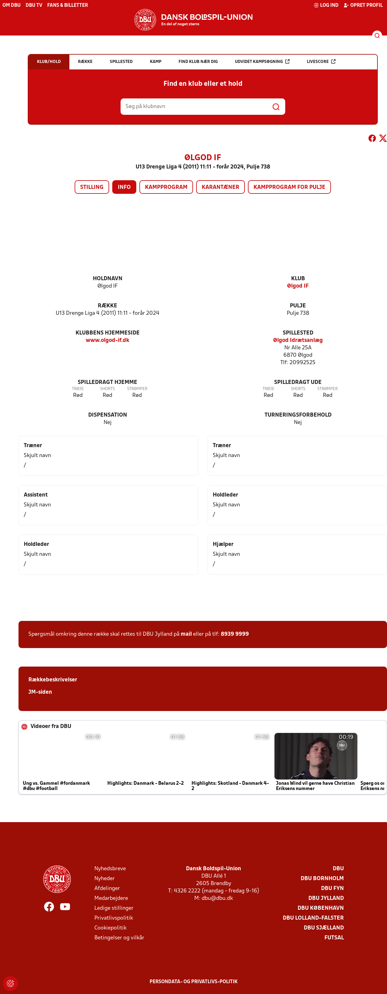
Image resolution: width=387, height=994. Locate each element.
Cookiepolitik (110, 928)
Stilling (92, 187)
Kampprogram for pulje (289, 187)
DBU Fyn (332, 888)
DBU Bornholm (322, 878)
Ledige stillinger (114, 908)
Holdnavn (107, 278)
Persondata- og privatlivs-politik (194, 982)
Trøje (78, 389)
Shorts (107, 389)
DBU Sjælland (324, 928)
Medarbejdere (111, 898)
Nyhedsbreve (110, 868)
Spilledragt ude (298, 382)
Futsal (334, 938)
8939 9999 (235, 634)
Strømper (137, 389)
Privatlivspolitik (113, 918)
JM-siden (40, 692)
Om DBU (11, 5)
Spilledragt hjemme (107, 382)
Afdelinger (107, 888)
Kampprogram (166, 187)
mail (186, 634)
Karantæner (220, 187)
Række (107, 306)
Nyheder (104, 878)
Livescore (321, 61)
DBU (338, 868)
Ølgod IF (298, 286)
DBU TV (34, 5)
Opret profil (363, 5)
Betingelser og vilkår (119, 938)
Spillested (298, 333)
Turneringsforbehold (298, 415)
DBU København (321, 908)
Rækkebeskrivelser (52, 680)
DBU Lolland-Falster (313, 918)
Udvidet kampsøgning (262, 61)
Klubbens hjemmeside (108, 333)
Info (124, 187)
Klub (298, 278)
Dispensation (107, 415)
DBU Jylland (326, 898)
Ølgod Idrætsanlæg (298, 340)
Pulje (298, 306)
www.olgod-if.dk (107, 340)
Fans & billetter (67, 5)
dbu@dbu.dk (217, 898)
